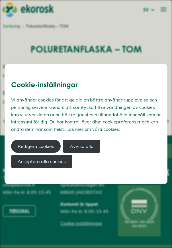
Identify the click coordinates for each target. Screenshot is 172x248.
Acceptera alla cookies (42, 161)
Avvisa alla (82, 146)
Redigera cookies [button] (36, 146)
